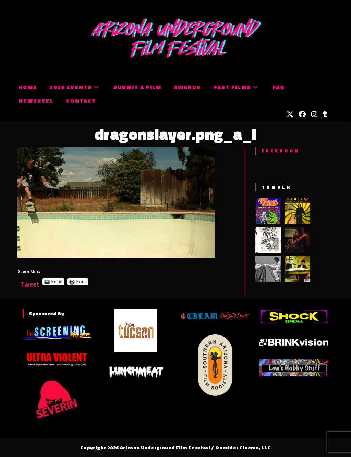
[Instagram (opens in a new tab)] (314, 114)
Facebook (281, 150)
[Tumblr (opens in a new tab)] (325, 114)
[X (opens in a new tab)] (290, 114)
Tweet (29, 281)
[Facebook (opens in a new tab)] (302, 114)
